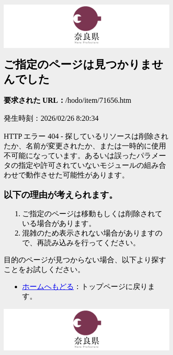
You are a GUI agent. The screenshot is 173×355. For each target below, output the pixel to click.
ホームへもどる (48, 286)
